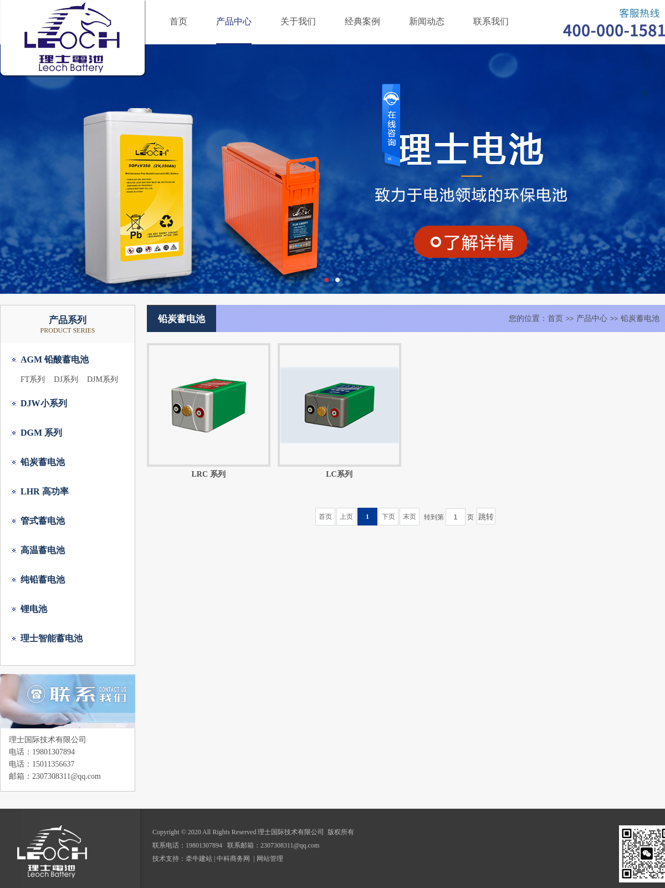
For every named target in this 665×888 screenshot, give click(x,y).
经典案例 (362, 21)
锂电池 (34, 609)
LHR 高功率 (45, 491)
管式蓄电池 (43, 520)
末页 (409, 516)
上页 (346, 516)
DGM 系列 (41, 432)
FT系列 (33, 379)
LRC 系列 (208, 474)
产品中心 (234, 21)
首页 (178, 21)
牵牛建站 (199, 859)
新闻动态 (426, 21)
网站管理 (270, 859)
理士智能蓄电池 (52, 638)
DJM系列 (102, 379)
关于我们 (298, 21)
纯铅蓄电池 (43, 579)
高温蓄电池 (43, 550)
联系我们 (491, 21)
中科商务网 (233, 859)
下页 (388, 516)
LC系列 (339, 474)
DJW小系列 (44, 403)
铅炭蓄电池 (43, 462)
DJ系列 (66, 379)
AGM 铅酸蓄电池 (55, 359)
